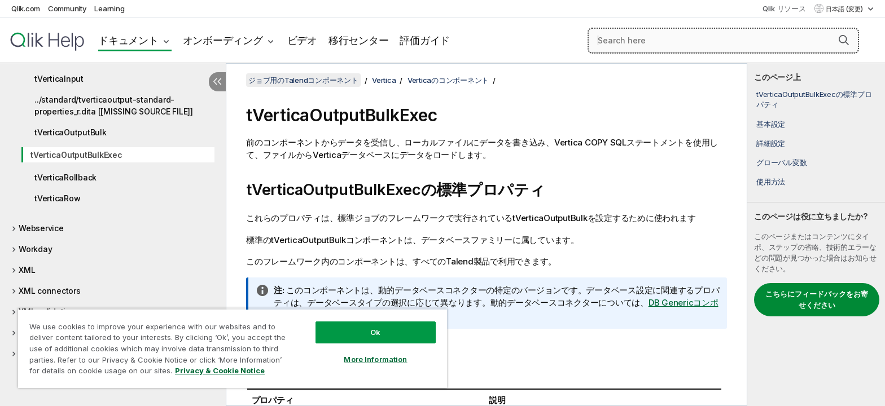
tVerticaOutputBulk (70, 132)
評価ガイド (425, 40)
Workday (35, 249)
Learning (109, 8)
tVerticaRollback (65, 177)
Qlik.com (25, 8)
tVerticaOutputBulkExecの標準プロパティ (813, 99)
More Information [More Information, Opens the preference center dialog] (375, 359)
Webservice (41, 228)
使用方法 (770, 181)
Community (67, 8)
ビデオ (302, 40)
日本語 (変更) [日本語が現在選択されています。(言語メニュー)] (845, 9)
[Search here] (723, 40)
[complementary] (816, 234)
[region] (232, 348)
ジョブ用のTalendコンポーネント (303, 80)
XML (27, 270)
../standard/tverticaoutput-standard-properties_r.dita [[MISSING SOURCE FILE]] (113, 105)
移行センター (358, 40)
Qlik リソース (784, 8)
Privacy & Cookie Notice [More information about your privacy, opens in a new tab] (220, 370)
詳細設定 (770, 143)
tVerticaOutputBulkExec (76, 155)
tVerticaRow (57, 198)
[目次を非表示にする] (217, 81)
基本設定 (770, 124)
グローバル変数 (781, 162)
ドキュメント (128, 40)
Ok (375, 332)
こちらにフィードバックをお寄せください (816, 299)
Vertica (384, 80)
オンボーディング (223, 40)
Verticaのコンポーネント (448, 80)
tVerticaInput (59, 78)
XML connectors (50, 290)
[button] (843, 40)
